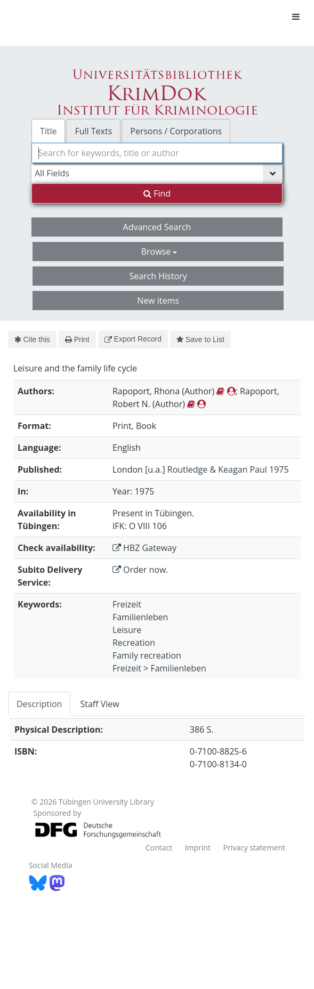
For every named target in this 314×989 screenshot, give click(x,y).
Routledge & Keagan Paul (217, 469)
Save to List (200, 339)
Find (157, 193)
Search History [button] (158, 276)
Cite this (32, 339)
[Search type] (157, 173)
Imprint (198, 847)
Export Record (133, 339)
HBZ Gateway (144, 548)
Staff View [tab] (99, 704)
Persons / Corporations (176, 131)
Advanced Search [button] (157, 227)
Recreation (133, 642)
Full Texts (93, 131)
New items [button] (158, 300)
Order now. (140, 569)
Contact (159, 847)
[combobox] (157, 153)
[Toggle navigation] (295, 16)
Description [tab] (39, 704)
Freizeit (126, 604)
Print (77, 339)
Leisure (126, 630)
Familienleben (140, 617)
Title (48, 131)
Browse (159, 251)
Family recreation (146, 655)
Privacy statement (254, 847)
